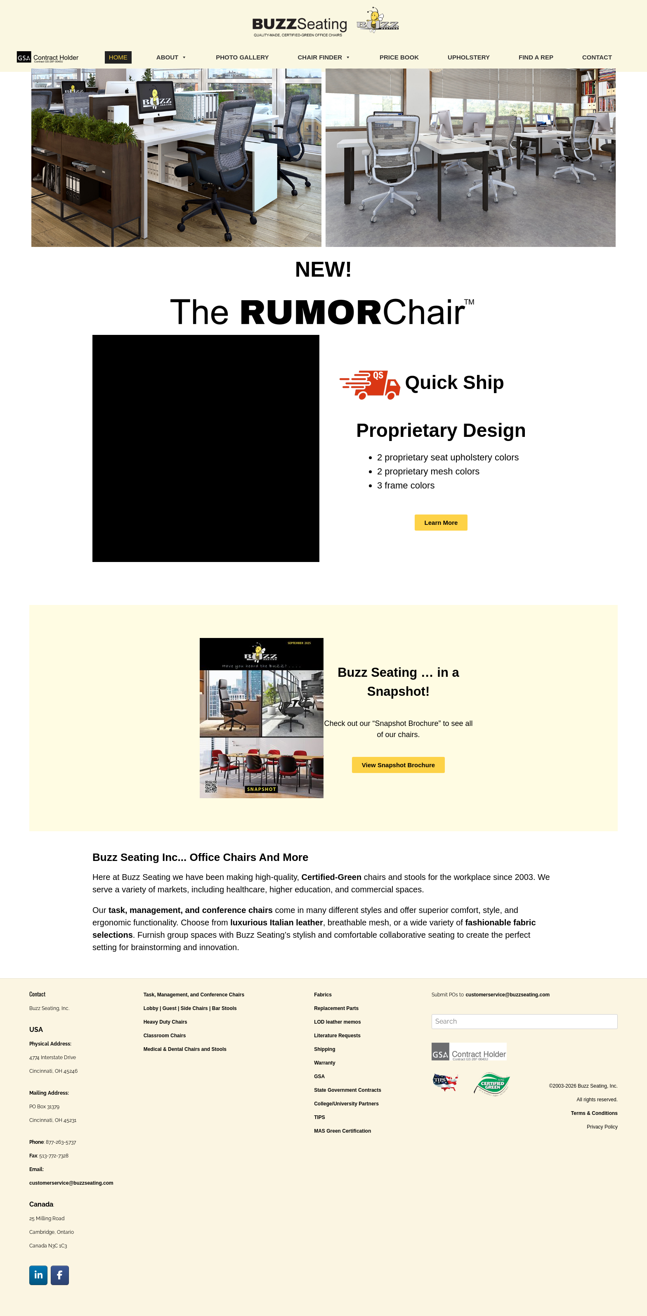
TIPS (319, 1117)
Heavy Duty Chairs (165, 1022)
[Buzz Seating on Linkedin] (38, 1275)
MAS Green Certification (342, 1131)
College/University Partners (346, 1104)
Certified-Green (332, 877)
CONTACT (597, 57)
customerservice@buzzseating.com (71, 1183)
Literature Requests (337, 1036)
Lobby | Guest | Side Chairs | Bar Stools (190, 1008)
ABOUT (171, 57)
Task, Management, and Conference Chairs (194, 995)
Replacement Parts (336, 1008)
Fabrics (323, 995)
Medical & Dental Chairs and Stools (185, 1049)
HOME (118, 57)
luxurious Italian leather (276, 922)
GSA (319, 1076)
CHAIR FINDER (324, 57)
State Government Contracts (347, 1090)
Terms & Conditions (594, 1113)
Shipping (324, 1049)
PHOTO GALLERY (242, 57)
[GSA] (47, 57)
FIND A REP (536, 57)
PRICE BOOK (399, 57)
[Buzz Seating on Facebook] (60, 1275)
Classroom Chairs (165, 1036)
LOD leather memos (337, 1022)
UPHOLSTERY (469, 57)
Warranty (324, 1063)
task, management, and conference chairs (191, 910)
